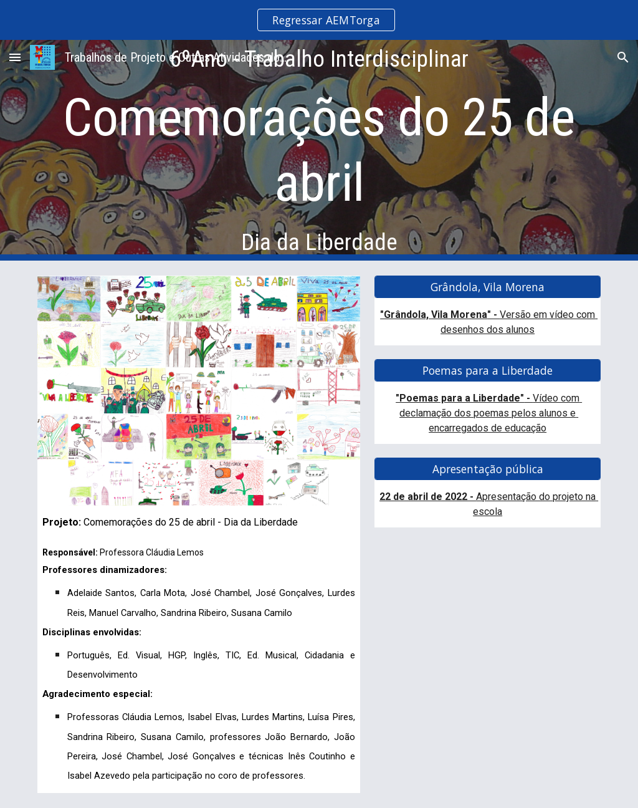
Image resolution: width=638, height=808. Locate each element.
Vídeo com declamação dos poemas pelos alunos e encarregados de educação (490, 413)
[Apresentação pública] (487, 469)
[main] (319, 150)
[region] (319, 20)
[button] (15, 57)
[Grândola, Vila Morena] (487, 287)
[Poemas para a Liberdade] (487, 370)
